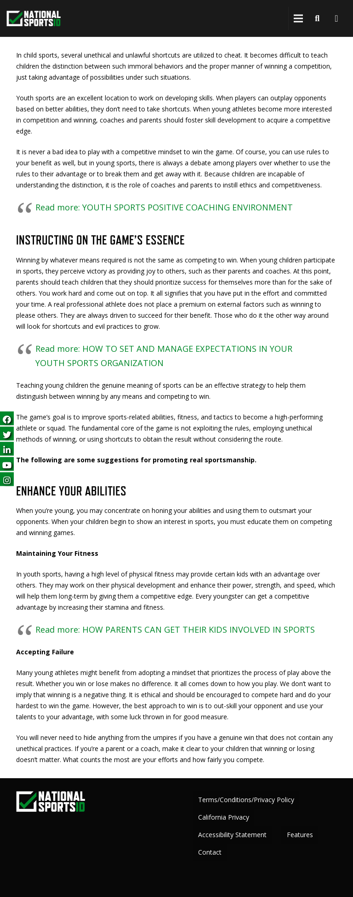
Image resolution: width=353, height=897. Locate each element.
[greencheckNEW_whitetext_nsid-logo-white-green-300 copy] (33, 19)
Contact (210, 852)
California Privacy (223, 817)
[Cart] (336, 18)
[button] (298, 18)
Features (300, 834)
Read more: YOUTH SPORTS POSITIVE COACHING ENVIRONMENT (164, 207)
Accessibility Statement (232, 834)
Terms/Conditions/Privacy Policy (246, 799)
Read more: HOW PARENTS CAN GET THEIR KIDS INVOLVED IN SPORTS (175, 629)
